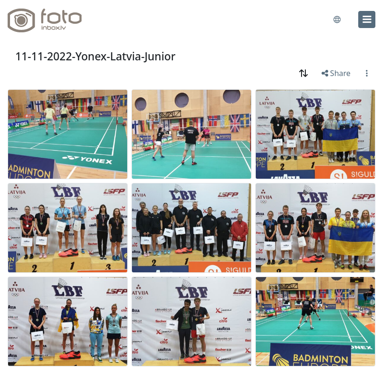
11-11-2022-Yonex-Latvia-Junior (95, 56)
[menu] (366, 19)
